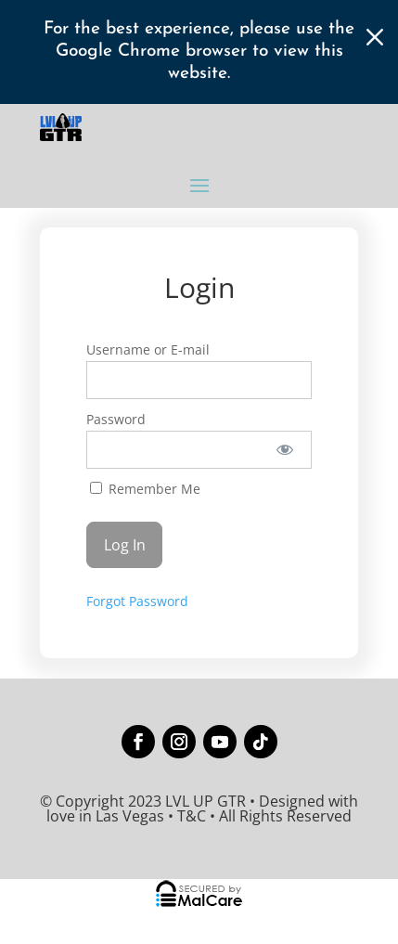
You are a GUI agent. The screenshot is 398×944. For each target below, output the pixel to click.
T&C (191, 816)
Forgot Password (137, 601)
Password (116, 419)
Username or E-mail (148, 349)
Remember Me (145, 489)
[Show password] (285, 450)
